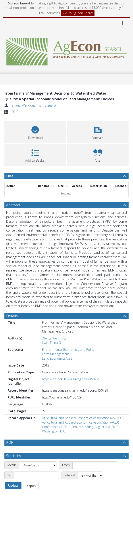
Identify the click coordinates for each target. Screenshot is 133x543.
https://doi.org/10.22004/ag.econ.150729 (71, 379)
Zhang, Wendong (23, 105)
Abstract (13, 204)
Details (12, 315)
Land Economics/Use (57, 358)
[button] (98, 131)
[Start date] (94, 465)
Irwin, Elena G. (46, 105)
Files (9, 176)
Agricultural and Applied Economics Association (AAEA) (80, 418)
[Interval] (90, 475)
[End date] (36, 475)
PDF (9, 442)
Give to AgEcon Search (78, 13)
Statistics (13, 455)
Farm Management (55, 354)
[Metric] (37, 465)
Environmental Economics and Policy (68, 349)
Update (13, 485)
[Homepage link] (66, 50)
